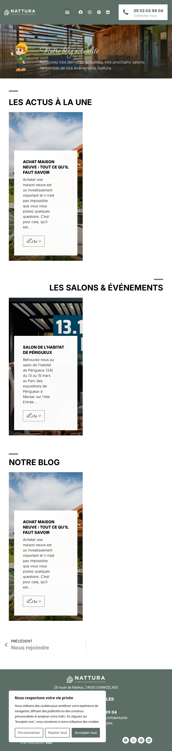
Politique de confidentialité (106, 718)
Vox (48, 742)
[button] (67, 12)
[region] (57, 716)
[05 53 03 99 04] (125, 12)
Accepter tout (86, 733)
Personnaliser (29, 733)
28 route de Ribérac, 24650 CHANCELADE (86, 687)
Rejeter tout (57, 733)
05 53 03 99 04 (148, 10)
